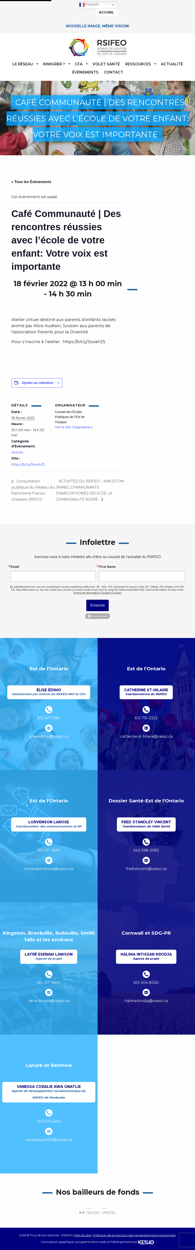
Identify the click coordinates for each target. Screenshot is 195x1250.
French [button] (89, 5)
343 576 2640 (49, 1121)
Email (15, 567)
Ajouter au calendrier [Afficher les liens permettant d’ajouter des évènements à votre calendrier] (38, 383)
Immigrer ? (54, 64)
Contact (113, 72)
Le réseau (22, 64)
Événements (85, 72)
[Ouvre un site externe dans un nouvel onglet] (97, 1211)
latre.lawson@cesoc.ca (48, 1001)
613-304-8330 (146, 982)
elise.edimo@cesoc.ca (48, 736)
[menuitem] (25, 64)
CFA (79, 64)
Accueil (106, 12)
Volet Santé (106, 64)
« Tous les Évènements (31, 182)
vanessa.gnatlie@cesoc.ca (49, 1140)
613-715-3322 (146, 718)
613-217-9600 (48, 982)
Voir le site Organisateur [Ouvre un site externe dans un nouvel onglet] (74, 427)
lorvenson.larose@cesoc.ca (49, 869)
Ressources (138, 64)
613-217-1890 (48, 850)
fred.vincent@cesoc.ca (146, 869)
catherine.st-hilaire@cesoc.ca (146, 736)
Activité (17, 452)
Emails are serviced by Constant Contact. (97, 592)
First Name (107, 567)
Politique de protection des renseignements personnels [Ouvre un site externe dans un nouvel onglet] (134, 1235)
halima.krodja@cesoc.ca (146, 1001)
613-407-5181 (48, 718)
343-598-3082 (146, 850)
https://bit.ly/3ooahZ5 (28, 464)
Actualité (172, 64)
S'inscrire (97, 605)
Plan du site (82, 1235)
